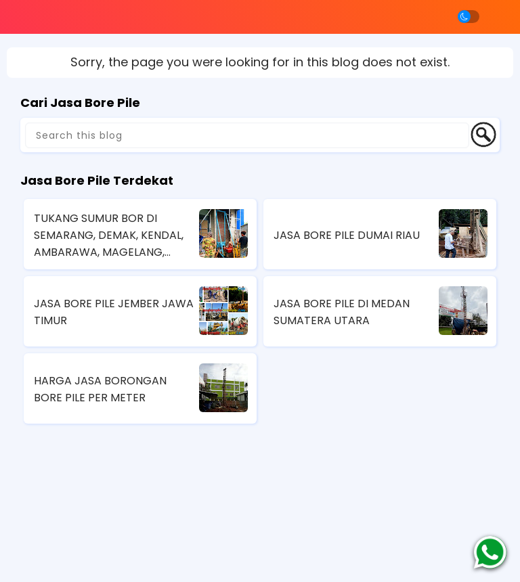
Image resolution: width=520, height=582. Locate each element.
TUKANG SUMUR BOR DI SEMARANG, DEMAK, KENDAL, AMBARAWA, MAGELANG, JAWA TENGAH (108, 235)
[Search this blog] (247, 135)
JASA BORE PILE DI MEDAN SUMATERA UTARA (342, 312)
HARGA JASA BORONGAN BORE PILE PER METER (100, 389)
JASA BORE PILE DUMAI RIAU (347, 235)
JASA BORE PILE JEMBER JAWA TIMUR (114, 312)
